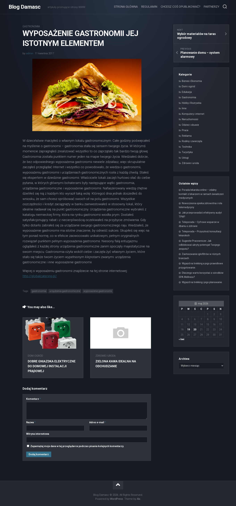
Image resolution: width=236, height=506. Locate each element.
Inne (184, 108)
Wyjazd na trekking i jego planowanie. (202, 282)
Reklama (187, 135)
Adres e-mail (97, 422)
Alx (138, 498)
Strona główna (126, 6)
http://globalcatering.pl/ (40, 276)
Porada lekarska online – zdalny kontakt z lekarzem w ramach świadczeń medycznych (201, 193)
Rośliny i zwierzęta (192, 141)
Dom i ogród (35, 355)
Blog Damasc (25, 7)
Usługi (185, 157)
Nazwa (31, 422)
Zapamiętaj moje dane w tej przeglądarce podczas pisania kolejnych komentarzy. (77, 446)
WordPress (116, 498)
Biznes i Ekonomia (192, 81)
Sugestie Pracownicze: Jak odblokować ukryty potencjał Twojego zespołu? (199, 244)
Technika (187, 146)
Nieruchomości (190, 119)
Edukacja (187, 92)
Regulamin (149, 6)
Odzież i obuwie (190, 124)
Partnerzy (211, 6)
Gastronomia (31, 26)
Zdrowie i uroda (105, 355)
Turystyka (187, 152)
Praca (185, 130)
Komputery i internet (193, 114)
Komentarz (33, 398)
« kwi (181, 339)
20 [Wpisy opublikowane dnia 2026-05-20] (194, 329)
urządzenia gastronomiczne (64, 291)
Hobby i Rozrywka (191, 103)
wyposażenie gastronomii (97, 291)
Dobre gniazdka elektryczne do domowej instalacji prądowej (51, 365)
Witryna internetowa (37, 433)
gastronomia (39, 291)
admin (29, 53)
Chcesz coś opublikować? (180, 6)
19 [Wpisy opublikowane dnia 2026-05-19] (188, 329)
